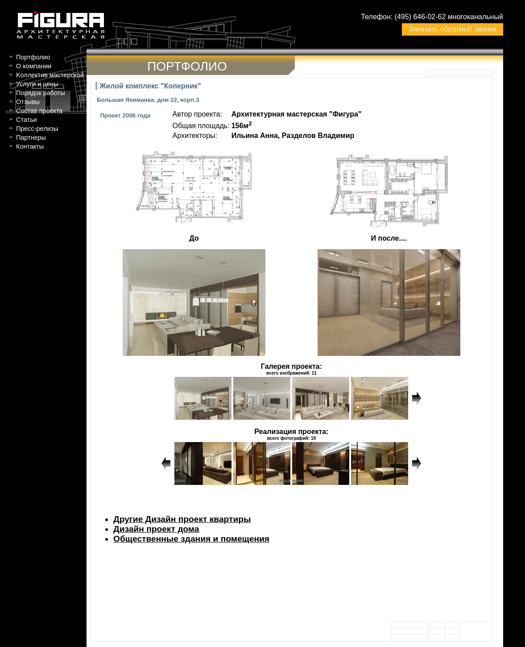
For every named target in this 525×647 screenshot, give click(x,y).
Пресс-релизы (37, 128)
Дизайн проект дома (156, 529)
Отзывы (28, 101)
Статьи (26, 119)
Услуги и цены (37, 84)
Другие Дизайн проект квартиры (182, 519)
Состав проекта (39, 110)
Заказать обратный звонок (452, 29)
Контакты (30, 146)
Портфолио (33, 57)
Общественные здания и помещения (191, 538)
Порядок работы (40, 92)
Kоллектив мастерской (50, 75)
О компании (33, 66)
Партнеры (31, 137)
